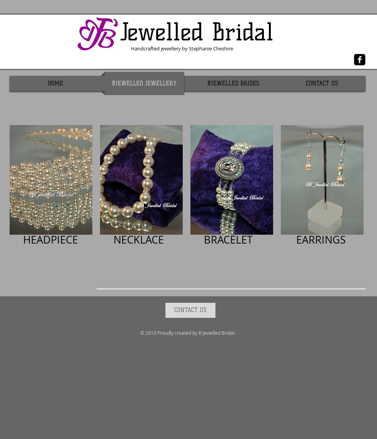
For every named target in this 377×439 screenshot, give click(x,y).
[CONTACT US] (190, 310)
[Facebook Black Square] (359, 59)
